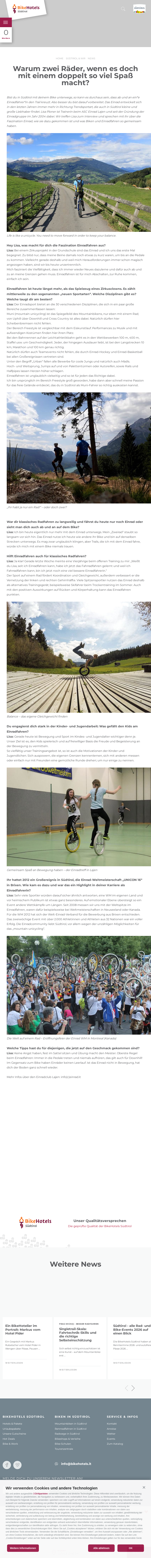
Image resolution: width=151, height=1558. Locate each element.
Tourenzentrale (64, 1448)
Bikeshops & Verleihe (67, 1438)
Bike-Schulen (63, 1443)
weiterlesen (14, 1363)
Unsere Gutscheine (14, 1433)
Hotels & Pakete (12, 1423)
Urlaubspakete (11, 1428)
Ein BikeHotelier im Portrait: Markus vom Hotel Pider (22, 1329)
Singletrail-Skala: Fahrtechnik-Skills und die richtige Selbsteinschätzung (77, 1334)
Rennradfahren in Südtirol (71, 1428)
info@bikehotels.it (76, 1464)
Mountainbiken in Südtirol (71, 1423)
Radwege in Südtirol (67, 1433)
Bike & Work (10, 1443)
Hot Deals (9, 1438)
